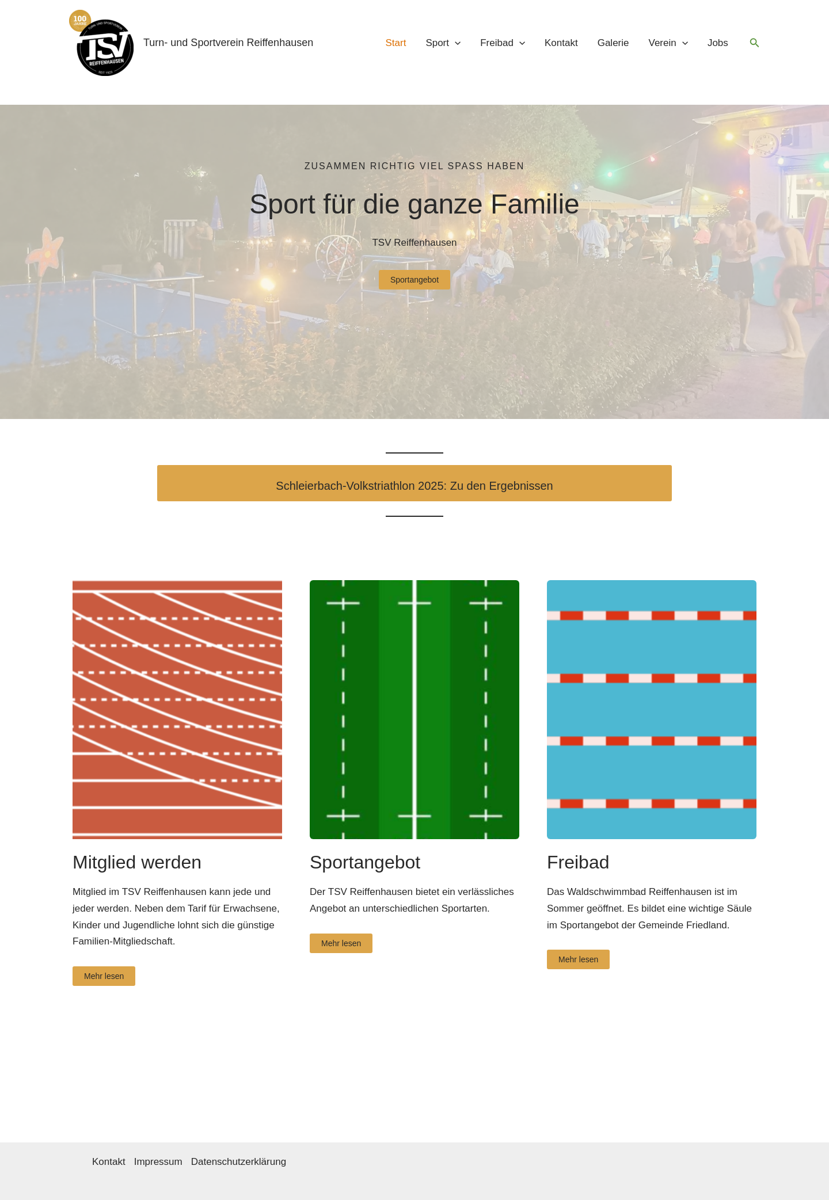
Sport (443, 43)
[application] (455, 43)
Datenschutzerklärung (238, 1161)
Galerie (613, 42)
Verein (668, 43)
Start (395, 42)
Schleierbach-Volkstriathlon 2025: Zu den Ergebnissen (414, 485)
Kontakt (561, 42)
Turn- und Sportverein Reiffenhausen (228, 42)
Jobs (718, 42)
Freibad (502, 43)
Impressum (158, 1161)
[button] (755, 43)
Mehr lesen (104, 976)
